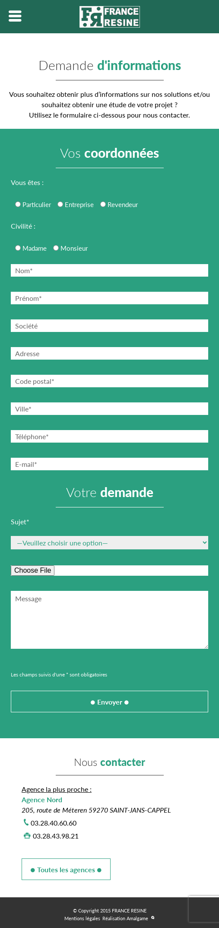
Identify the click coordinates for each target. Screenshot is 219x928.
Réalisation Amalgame (125, 918)
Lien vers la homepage (109, 17)
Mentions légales (82, 918)
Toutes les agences (66, 869)
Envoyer (109, 702)
